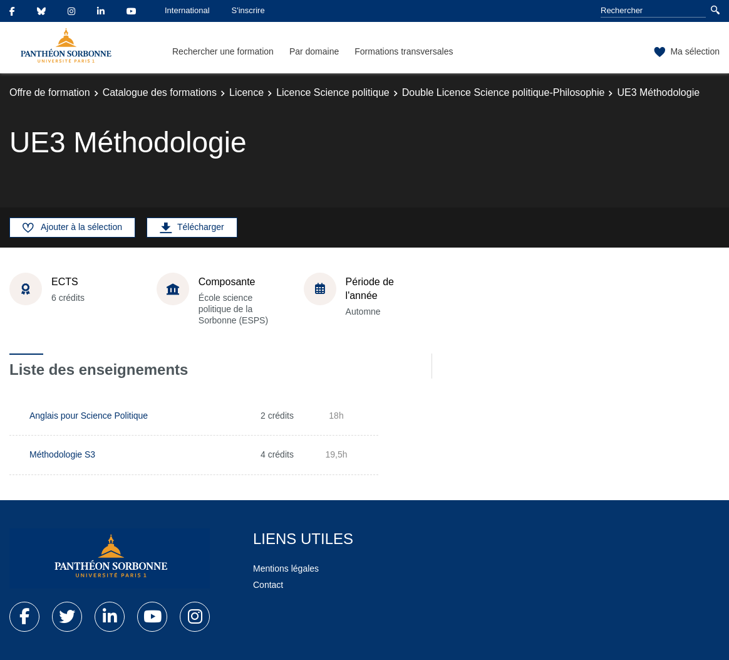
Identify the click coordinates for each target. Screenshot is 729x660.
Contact (268, 585)
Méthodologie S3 (62, 454)
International (187, 10)
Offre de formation (49, 92)
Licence (246, 92)
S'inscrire (248, 10)
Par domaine (314, 51)
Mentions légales (286, 568)
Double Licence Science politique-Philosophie (503, 92)
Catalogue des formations (160, 92)
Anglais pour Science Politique (88, 416)
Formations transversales (403, 51)
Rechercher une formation (223, 51)
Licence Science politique (333, 92)
